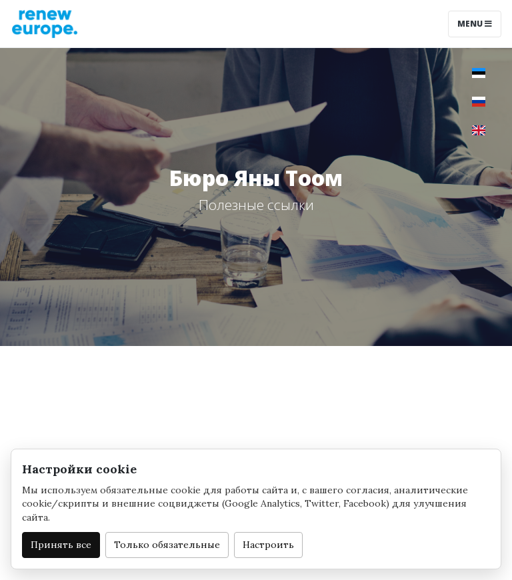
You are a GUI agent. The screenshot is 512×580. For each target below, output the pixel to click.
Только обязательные (167, 545)
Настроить (268, 545)
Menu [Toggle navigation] (474, 23)
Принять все (61, 545)
